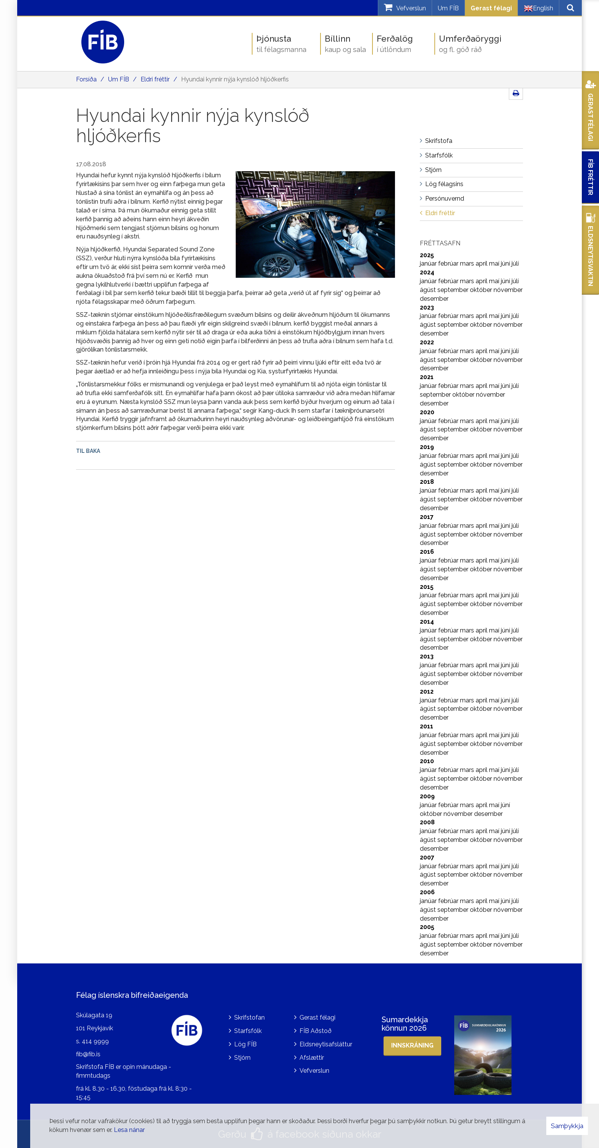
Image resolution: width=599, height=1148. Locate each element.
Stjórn (242, 1057)
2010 (427, 761)
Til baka (88, 451)
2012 (427, 691)
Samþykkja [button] (567, 1126)
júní (506, 263)
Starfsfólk (248, 1030)
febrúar (449, 263)
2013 (427, 656)
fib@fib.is (88, 1054)
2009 (427, 796)
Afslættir (312, 1057)
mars (468, 263)
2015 (427, 586)
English (538, 8)
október (482, 289)
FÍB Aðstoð (316, 1030)
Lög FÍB (245, 1044)
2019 (427, 447)
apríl (482, 263)
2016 (427, 551)
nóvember (508, 289)
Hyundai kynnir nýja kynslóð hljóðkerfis (235, 79)
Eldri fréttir (155, 79)
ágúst (428, 289)
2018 (427, 481)
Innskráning (412, 1045)
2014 (427, 621)
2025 (427, 255)
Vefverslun (314, 1070)
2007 (427, 857)
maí (495, 263)
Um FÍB (448, 8)
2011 (426, 726)
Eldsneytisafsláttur (326, 1044)
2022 (427, 342)
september (453, 289)
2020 (427, 412)
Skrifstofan (249, 1017)
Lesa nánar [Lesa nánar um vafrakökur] (129, 1129)
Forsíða (86, 79)
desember (434, 298)
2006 (427, 892)
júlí (515, 263)
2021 (427, 377)
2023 (427, 307)
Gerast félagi (491, 8)
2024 (427, 272)
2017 (427, 516)
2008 (427, 822)
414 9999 (95, 1041)
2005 (427, 927)
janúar (429, 263)
